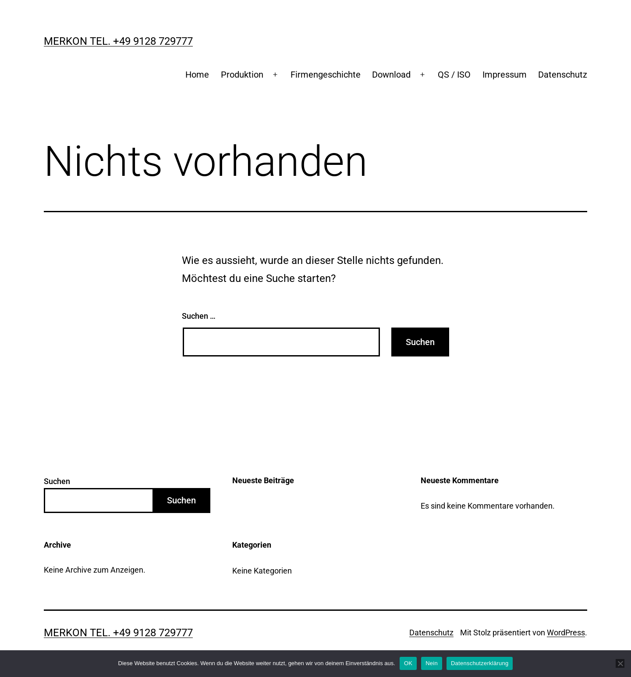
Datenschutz (562, 74)
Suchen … (199, 316)
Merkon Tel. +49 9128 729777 (118, 41)
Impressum (504, 74)
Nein (431, 663)
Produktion (242, 74)
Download (391, 74)
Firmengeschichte (326, 74)
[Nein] (620, 663)
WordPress (566, 632)
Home (197, 74)
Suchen (57, 481)
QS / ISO (454, 74)
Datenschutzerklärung (479, 663)
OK (408, 663)
